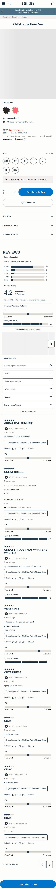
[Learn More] (11, 139)
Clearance (15, 17)
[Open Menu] (2, 3)
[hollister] (28, 3)
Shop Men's (34, 12)
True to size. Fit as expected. (36, 179)
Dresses (25, 17)
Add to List (28, 202)
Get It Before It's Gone (35, 192)
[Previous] (2, 11)
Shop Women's (23, 12)
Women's (6, 17)
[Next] (54, 11)
